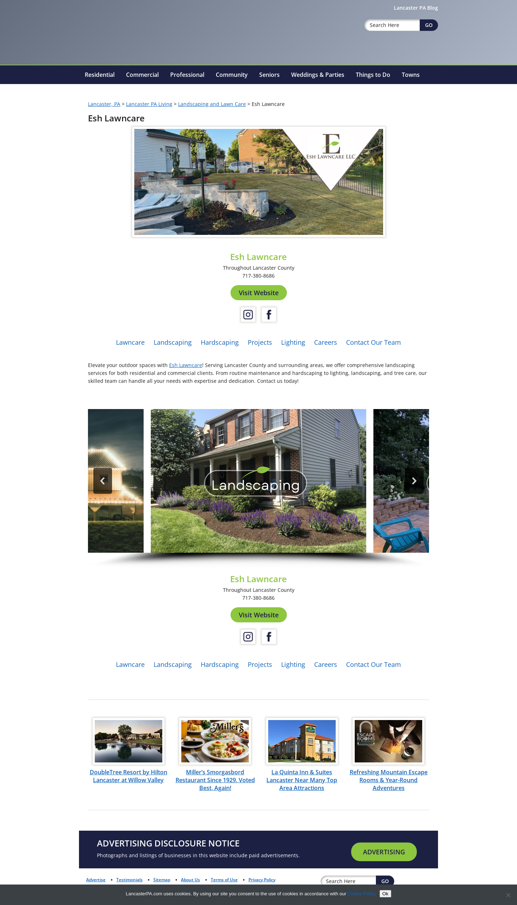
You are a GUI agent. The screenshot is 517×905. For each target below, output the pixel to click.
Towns (411, 75)
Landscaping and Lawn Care (212, 104)
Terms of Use (224, 880)
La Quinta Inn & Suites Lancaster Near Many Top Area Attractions (301, 780)
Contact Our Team (373, 342)
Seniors (269, 75)
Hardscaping (220, 342)
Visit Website (259, 292)
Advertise (96, 880)
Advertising (384, 852)
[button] (258, 481)
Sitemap (161, 880)
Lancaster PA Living (149, 104)
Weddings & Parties (317, 75)
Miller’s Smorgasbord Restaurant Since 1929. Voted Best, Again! (215, 780)
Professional (187, 75)
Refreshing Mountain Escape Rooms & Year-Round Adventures (389, 780)
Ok (385, 893)
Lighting (293, 342)
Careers (325, 342)
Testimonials (129, 880)
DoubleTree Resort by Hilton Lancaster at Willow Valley (128, 776)
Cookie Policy (362, 893)
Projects (260, 342)
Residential (100, 75)
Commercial (142, 75)
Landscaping (173, 342)
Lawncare (130, 342)
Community (232, 75)
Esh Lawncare (185, 365)
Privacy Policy (261, 880)
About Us (190, 880)
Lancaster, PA (104, 104)
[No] (508, 895)
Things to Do (373, 75)
